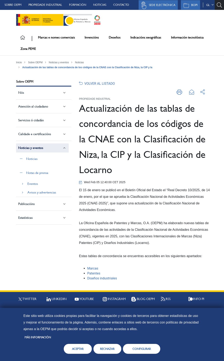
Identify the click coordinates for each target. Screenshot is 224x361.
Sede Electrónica (157, 5)
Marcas (92, 268)
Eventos (32, 184)
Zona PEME (28, 49)
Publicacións (26, 204)
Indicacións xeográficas (145, 37)
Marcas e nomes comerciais (56, 37)
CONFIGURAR (141, 348)
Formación (77, 4)
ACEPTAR (78, 348)
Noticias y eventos (59, 62)
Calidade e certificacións (34, 134)
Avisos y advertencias (41, 192)
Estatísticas (25, 218)
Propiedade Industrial (45, 4)
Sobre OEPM (13, 4)
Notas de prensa (37, 173)
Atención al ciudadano (33, 106)
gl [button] (210, 5)
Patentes (93, 273)
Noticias (99, 4)
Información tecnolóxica (187, 37)
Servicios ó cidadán (31, 120)
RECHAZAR (107, 348)
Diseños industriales (102, 278)
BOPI (189, 5)
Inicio (19, 62)
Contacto (121, 4)
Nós (21, 93)
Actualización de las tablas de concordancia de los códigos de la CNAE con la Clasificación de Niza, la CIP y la (87, 67)
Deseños (114, 37)
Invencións (92, 37)
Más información (38, 337)
